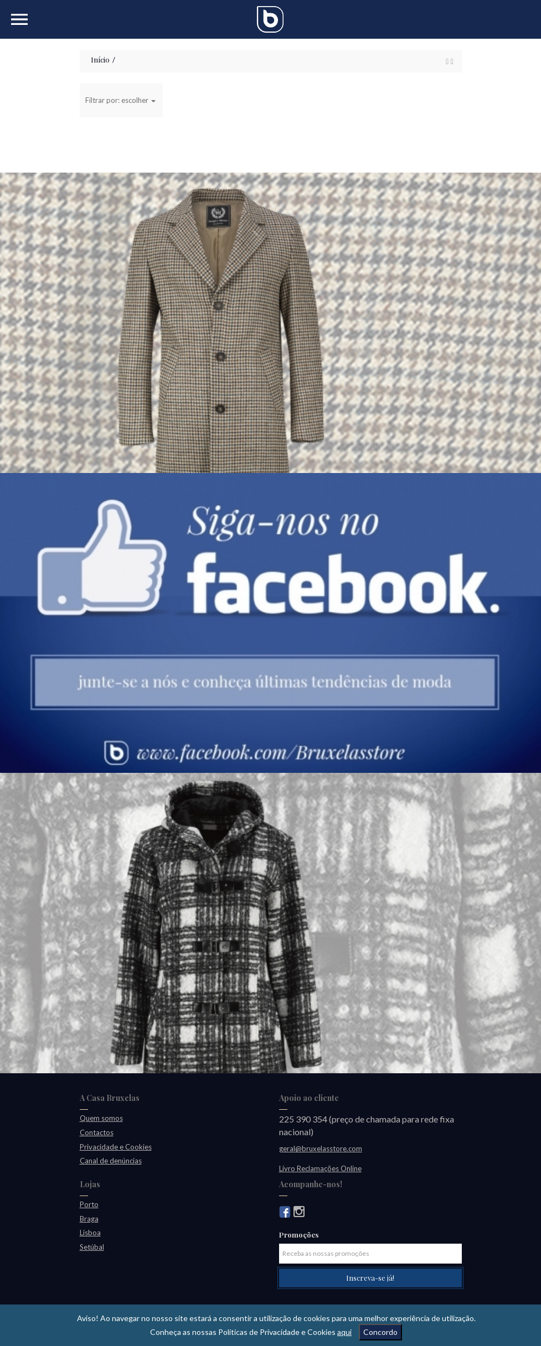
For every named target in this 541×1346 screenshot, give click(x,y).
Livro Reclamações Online (320, 1168)
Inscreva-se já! (370, 1277)
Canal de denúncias (111, 1160)
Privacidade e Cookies (116, 1146)
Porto (89, 1204)
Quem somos (101, 1118)
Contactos (97, 1132)
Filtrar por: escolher (120, 100)
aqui (344, 1332)
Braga (89, 1218)
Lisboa (90, 1232)
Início (100, 59)
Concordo (380, 1332)
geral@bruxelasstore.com (320, 1148)
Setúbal (92, 1247)
